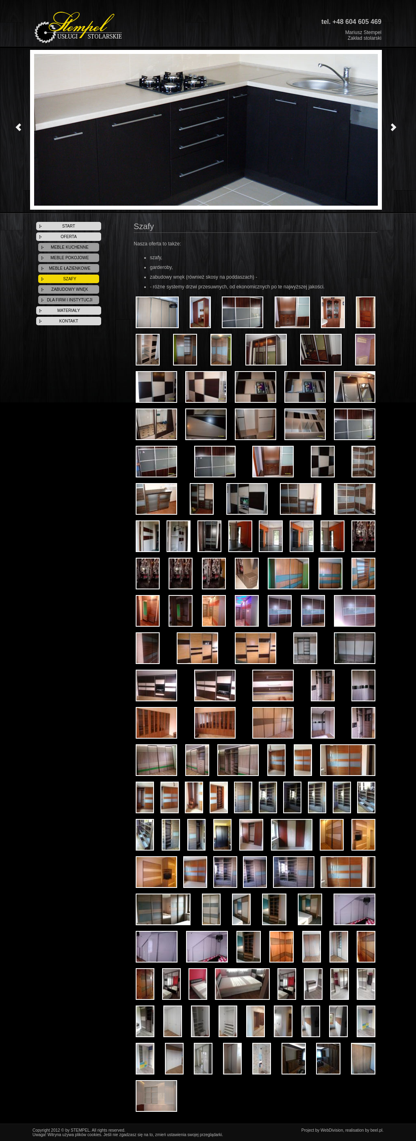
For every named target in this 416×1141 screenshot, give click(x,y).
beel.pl (376, 1130)
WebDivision (332, 1130)
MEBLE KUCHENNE (70, 247)
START (68, 226)
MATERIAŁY (68, 310)
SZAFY (69, 279)
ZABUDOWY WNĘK (69, 289)
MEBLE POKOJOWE (69, 258)
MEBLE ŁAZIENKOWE (69, 268)
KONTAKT (68, 321)
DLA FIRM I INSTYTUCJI (69, 300)
